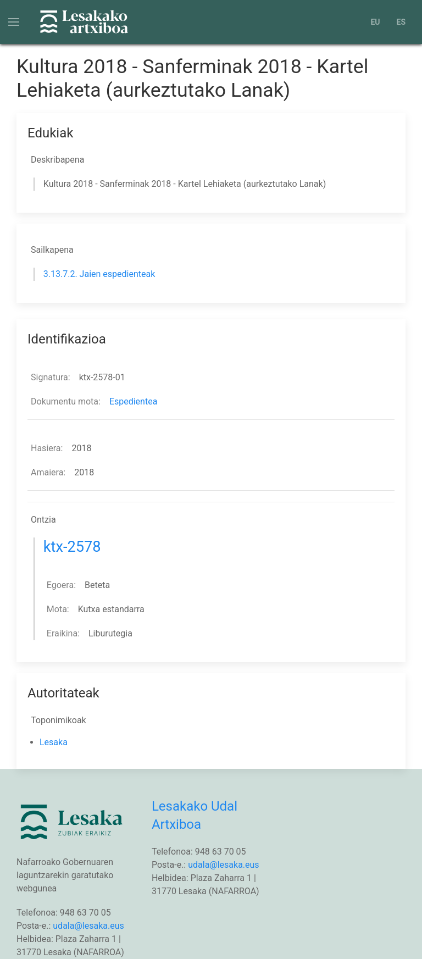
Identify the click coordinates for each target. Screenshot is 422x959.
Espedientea (133, 401)
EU (375, 22)
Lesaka (54, 742)
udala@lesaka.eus (88, 926)
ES (401, 22)
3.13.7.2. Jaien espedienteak (99, 274)
